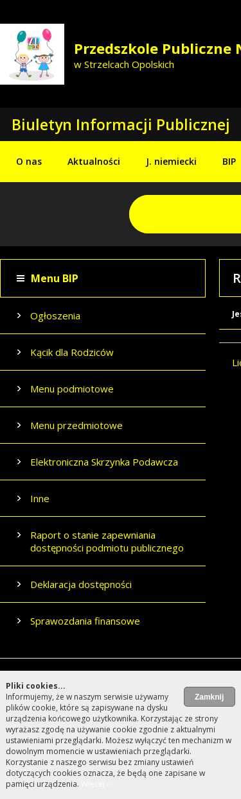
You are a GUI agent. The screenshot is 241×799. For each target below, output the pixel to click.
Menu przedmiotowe (76, 425)
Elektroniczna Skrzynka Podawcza (104, 461)
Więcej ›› (96, 783)
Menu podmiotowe (72, 388)
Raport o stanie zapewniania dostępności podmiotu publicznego (107, 541)
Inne (39, 498)
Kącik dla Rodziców (72, 352)
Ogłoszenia (55, 315)
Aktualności (93, 161)
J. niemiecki (171, 161)
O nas (29, 161)
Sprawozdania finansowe (85, 620)
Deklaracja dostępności (81, 584)
